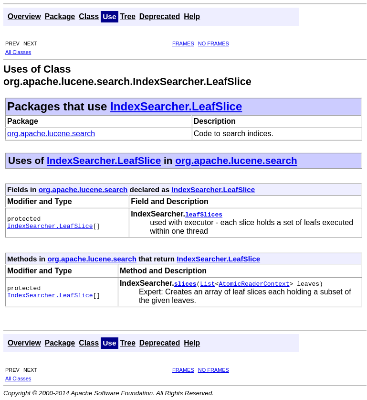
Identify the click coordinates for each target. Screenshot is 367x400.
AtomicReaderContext (254, 283)
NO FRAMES (213, 43)
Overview (24, 16)
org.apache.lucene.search (51, 134)
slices (185, 283)
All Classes (18, 52)
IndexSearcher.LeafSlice (176, 106)
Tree (128, 16)
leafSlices (203, 214)
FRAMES (183, 43)
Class (89, 16)
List (207, 283)
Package (60, 16)
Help (192, 16)
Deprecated (159, 16)
